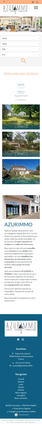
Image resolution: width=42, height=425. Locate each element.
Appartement (21, 95)
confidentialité (35, 420)
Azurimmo (21, 349)
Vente (21, 84)
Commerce (21, 99)
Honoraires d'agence (22, 408)
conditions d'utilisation (15, 422)
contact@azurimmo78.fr (22, 365)
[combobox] (21, 38)
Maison (21, 91)
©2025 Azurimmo (13, 405)
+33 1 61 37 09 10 (22, 363)
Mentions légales (29, 405)
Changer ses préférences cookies (22, 411)
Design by (24, 414)
